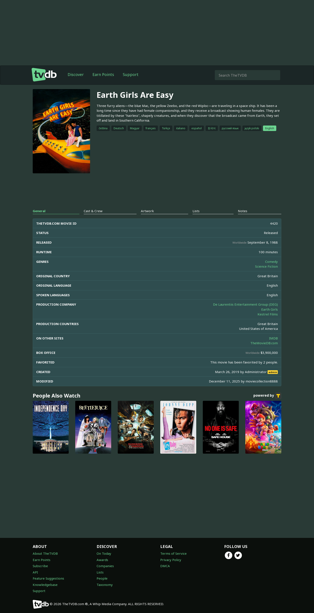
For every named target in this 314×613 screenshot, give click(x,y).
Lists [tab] (196, 211)
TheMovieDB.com (264, 343)
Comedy (271, 261)
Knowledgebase (45, 584)
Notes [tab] (242, 211)
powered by (267, 396)
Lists (100, 572)
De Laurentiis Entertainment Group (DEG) (245, 304)
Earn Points (103, 74)
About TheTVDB (45, 553)
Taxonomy (105, 584)
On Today (104, 553)
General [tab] (39, 211)
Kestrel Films (268, 314)
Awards (102, 560)
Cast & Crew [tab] (93, 211)
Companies (105, 566)
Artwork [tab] (147, 211)
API (35, 572)
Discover (76, 74)
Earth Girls (269, 309)
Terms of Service (173, 553)
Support (130, 74)
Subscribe (40, 566)
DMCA (165, 566)
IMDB (273, 338)
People (102, 578)
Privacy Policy (170, 560)
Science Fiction (266, 266)
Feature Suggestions (48, 578)
